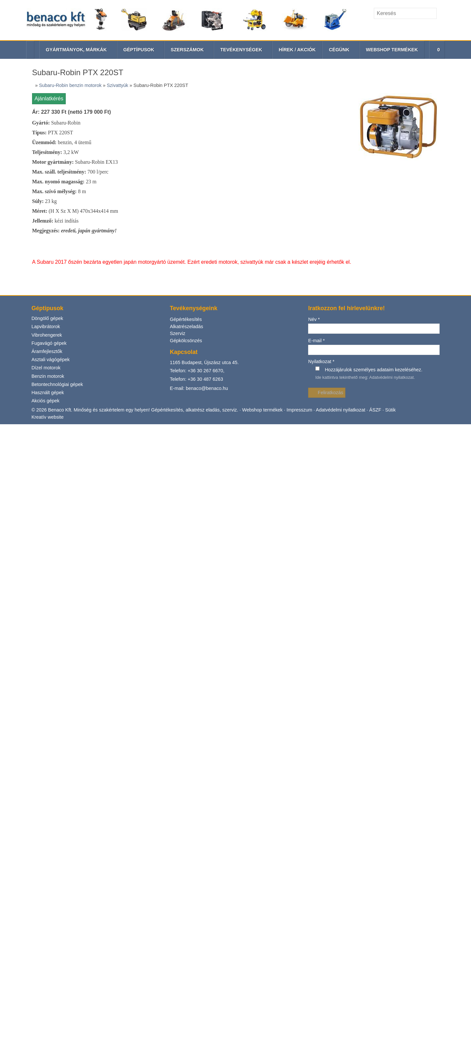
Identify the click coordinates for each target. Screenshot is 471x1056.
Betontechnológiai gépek (57, 163)
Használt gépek (47, 172)
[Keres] (441, 13)
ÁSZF (378, 190)
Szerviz (177, 113)
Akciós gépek (45, 180)
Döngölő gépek (47, 98)
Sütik (392, 190)
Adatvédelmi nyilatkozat (392, 157)
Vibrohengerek (46, 114)
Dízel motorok (46, 147)
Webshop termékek (263, 190)
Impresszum (301, 190)
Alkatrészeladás (186, 106)
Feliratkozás (326, 172)
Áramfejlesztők (47, 131)
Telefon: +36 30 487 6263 (197, 159)
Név (314, 99)
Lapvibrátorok (46, 106)
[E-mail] (417, 27)
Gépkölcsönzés (186, 120)
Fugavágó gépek (48, 122)
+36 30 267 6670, (206, 150)
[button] (436, 50)
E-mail (316, 120)
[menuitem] (297, 50)
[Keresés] (405, 13)
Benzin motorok (48, 155)
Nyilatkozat (322, 141)
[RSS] (440, 27)
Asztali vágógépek (50, 139)
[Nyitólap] (186, 20)
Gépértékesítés (185, 99)
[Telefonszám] (428, 27)
